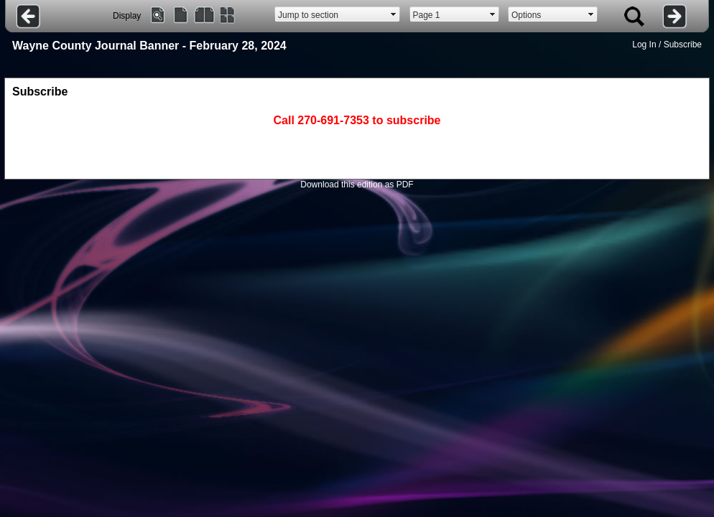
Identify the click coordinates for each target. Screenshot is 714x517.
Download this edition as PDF (356, 185)
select (393, 14)
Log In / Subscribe (667, 44)
